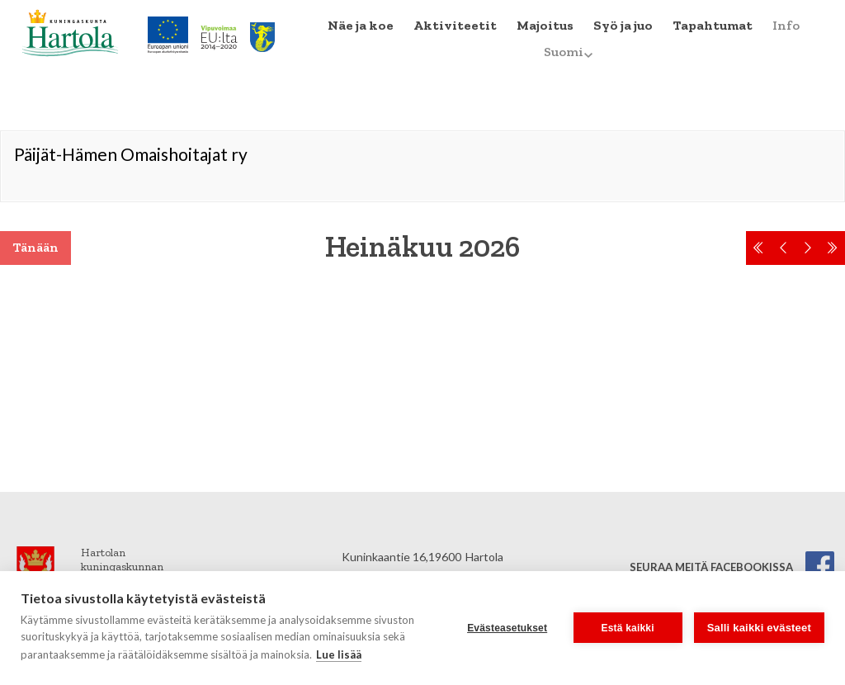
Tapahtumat (713, 25)
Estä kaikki (628, 628)
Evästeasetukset (507, 628)
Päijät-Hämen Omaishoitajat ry (131, 154)
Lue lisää (338, 654)
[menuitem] (361, 25)
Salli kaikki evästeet (759, 627)
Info (786, 25)
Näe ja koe (361, 25)
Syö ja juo (623, 25)
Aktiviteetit (455, 25)
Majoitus (545, 25)
